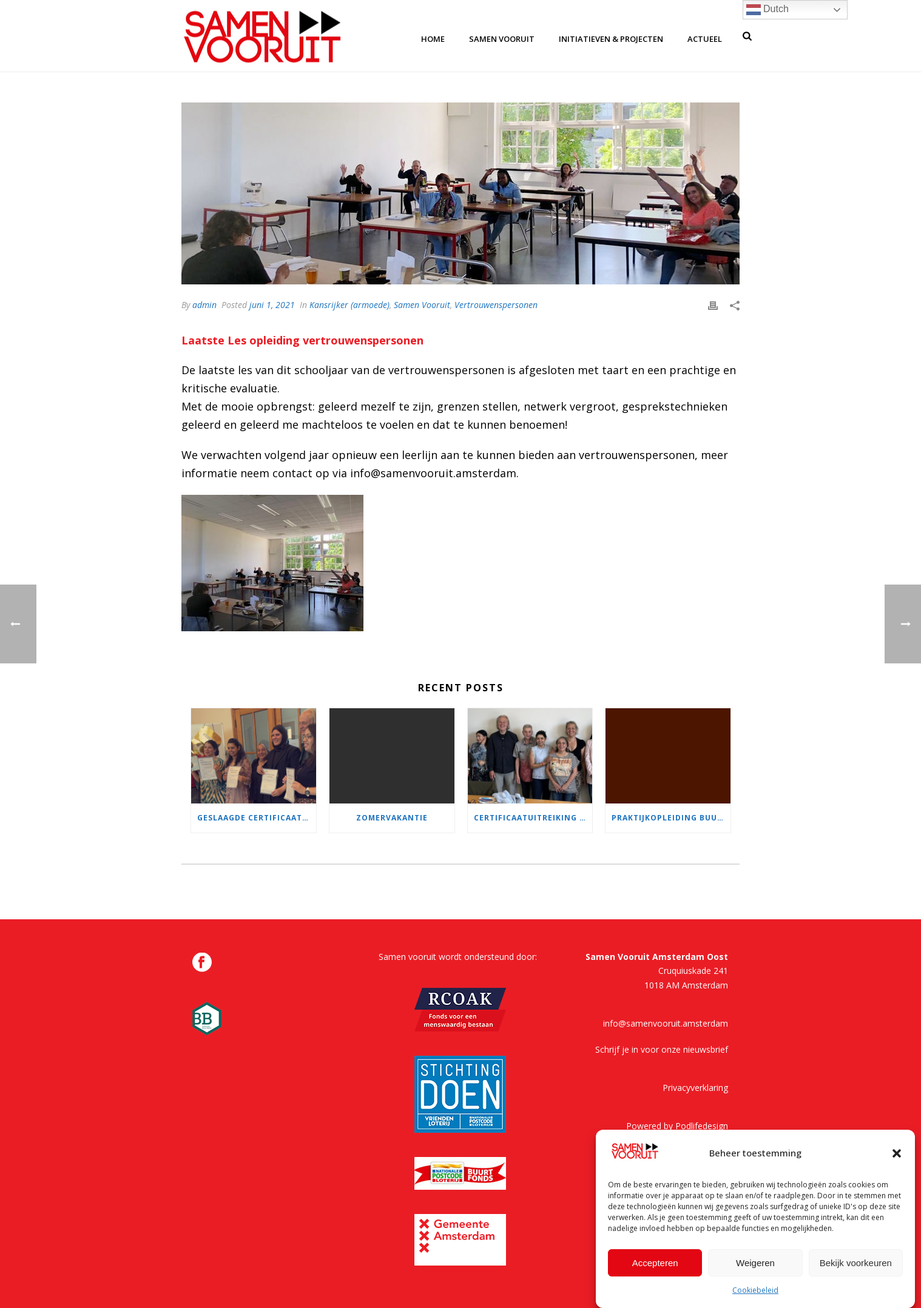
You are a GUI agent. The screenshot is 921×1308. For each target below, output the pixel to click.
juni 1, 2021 (272, 304)
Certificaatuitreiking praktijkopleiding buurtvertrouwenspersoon (533, 818)
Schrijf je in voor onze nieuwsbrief (661, 1049)
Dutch (767, 9)
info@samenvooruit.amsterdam (665, 1023)
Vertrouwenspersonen (496, 304)
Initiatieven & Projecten (611, 38)
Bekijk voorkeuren (856, 1268)
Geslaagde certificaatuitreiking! (256, 818)
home (433, 38)
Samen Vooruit (422, 304)
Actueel (704, 38)
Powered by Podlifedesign (677, 1126)
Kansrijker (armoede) (349, 304)
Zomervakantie (392, 818)
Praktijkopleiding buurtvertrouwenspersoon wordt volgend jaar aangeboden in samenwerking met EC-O (671, 818)
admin (204, 304)
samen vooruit (502, 38)
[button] (897, 1158)
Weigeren (755, 1268)
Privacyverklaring (695, 1087)
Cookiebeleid (755, 1295)
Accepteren (655, 1268)
